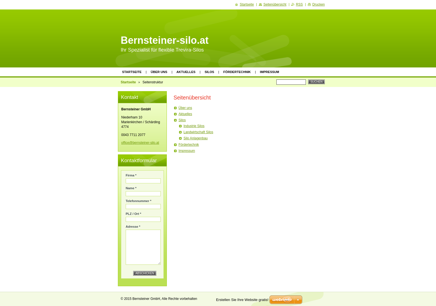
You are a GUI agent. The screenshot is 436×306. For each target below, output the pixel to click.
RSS (299, 4)
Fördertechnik (237, 72)
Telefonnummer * (138, 201)
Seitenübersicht (274, 4)
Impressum (269, 72)
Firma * (131, 175)
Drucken (318, 4)
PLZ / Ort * (133, 213)
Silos (209, 72)
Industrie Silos (194, 126)
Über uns (159, 72)
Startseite (132, 72)
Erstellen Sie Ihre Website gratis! (242, 300)
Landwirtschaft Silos (198, 132)
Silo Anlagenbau (196, 138)
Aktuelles (186, 72)
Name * (131, 188)
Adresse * (133, 226)
